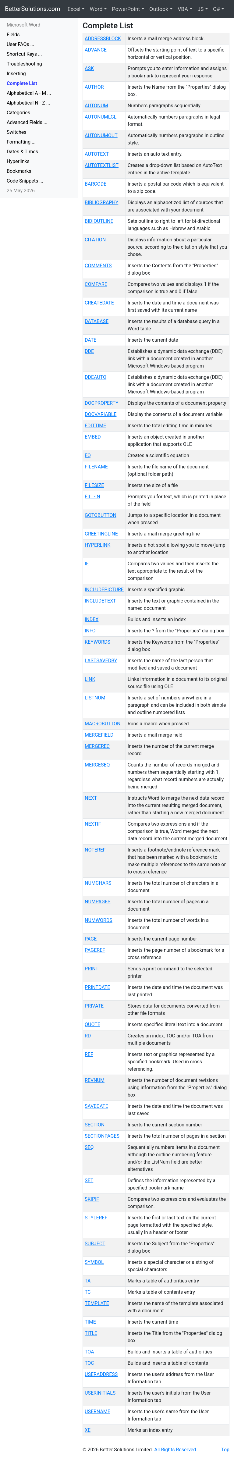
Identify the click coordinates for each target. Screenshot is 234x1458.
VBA (183, 9)
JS (200, 9)
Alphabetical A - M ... (29, 93)
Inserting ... (19, 73)
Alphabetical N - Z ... (28, 103)
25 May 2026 (21, 191)
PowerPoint (126, 9)
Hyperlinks (18, 161)
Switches (17, 132)
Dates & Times (22, 152)
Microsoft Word (23, 25)
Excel (74, 9)
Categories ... (21, 113)
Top (225, 1450)
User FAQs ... (20, 44)
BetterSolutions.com (32, 8)
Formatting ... (21, 142)
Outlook (158, 9)
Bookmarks (19, 171)
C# (216, 9)
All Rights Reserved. (175, 1450)
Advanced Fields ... (27, 122)
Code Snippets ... (25, 181)
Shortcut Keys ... (24, 54)
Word (96, 9)
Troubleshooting (24, 64)
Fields (13, 34)
